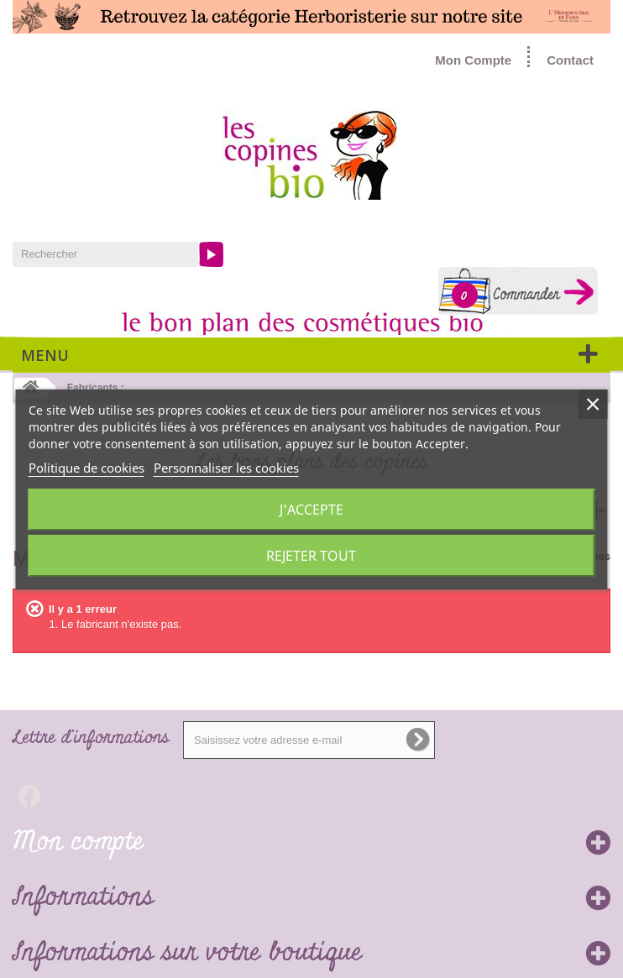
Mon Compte (473, 60)
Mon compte (78, 842)
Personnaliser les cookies (226, 467)
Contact (570, 60)
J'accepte (311, 509)
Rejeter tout (311, 556)
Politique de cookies (86, 467)
